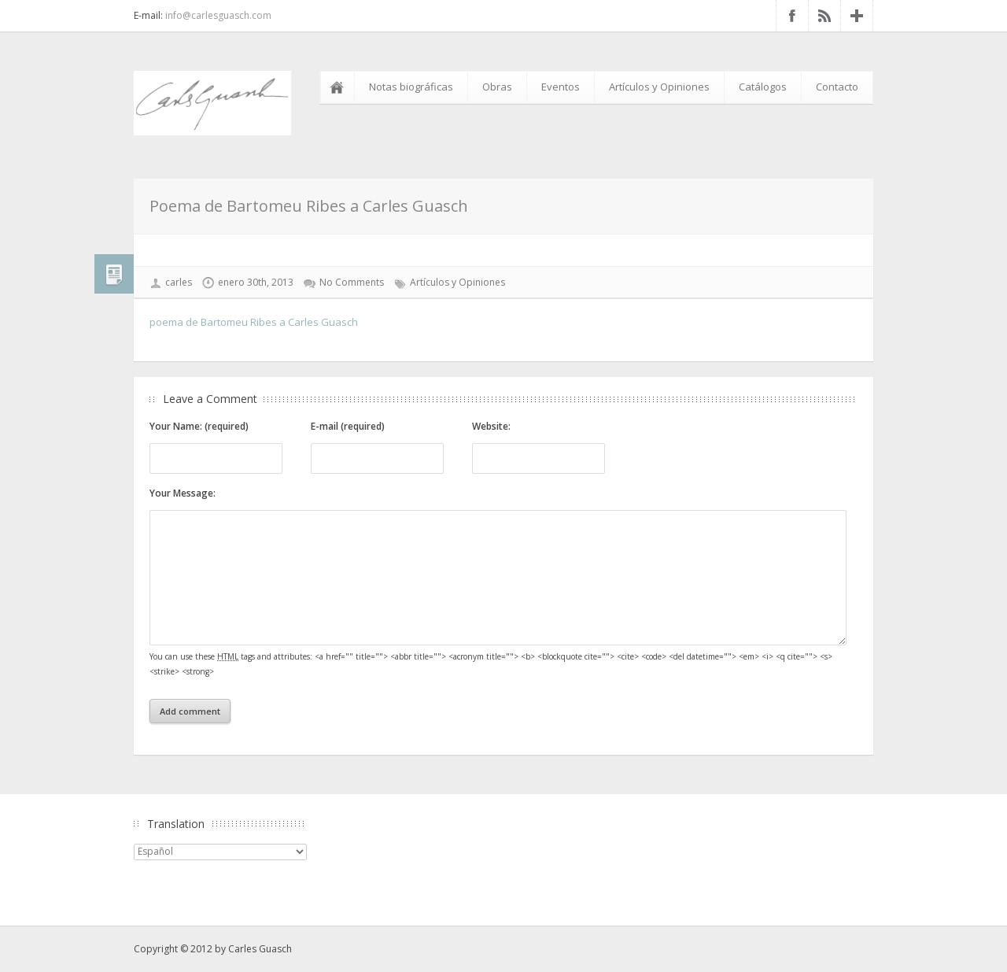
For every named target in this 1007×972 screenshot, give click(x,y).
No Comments (351, 282)
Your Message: (182, 493)
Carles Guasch (260, 948)
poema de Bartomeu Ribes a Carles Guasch (253, 322)
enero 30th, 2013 (255, 282)
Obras (497, 86)
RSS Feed (824, 15)
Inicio (340, 87)
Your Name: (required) (199, 426)
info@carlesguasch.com (218, 15)
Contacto (837, 86)
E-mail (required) (348, 426)
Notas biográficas (411, 86)
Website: (491, 426)
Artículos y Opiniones (659, 86)
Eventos (560, 86)
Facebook (792, 15)
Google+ (856, 15)
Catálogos (763, 86)
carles (178, 282)
